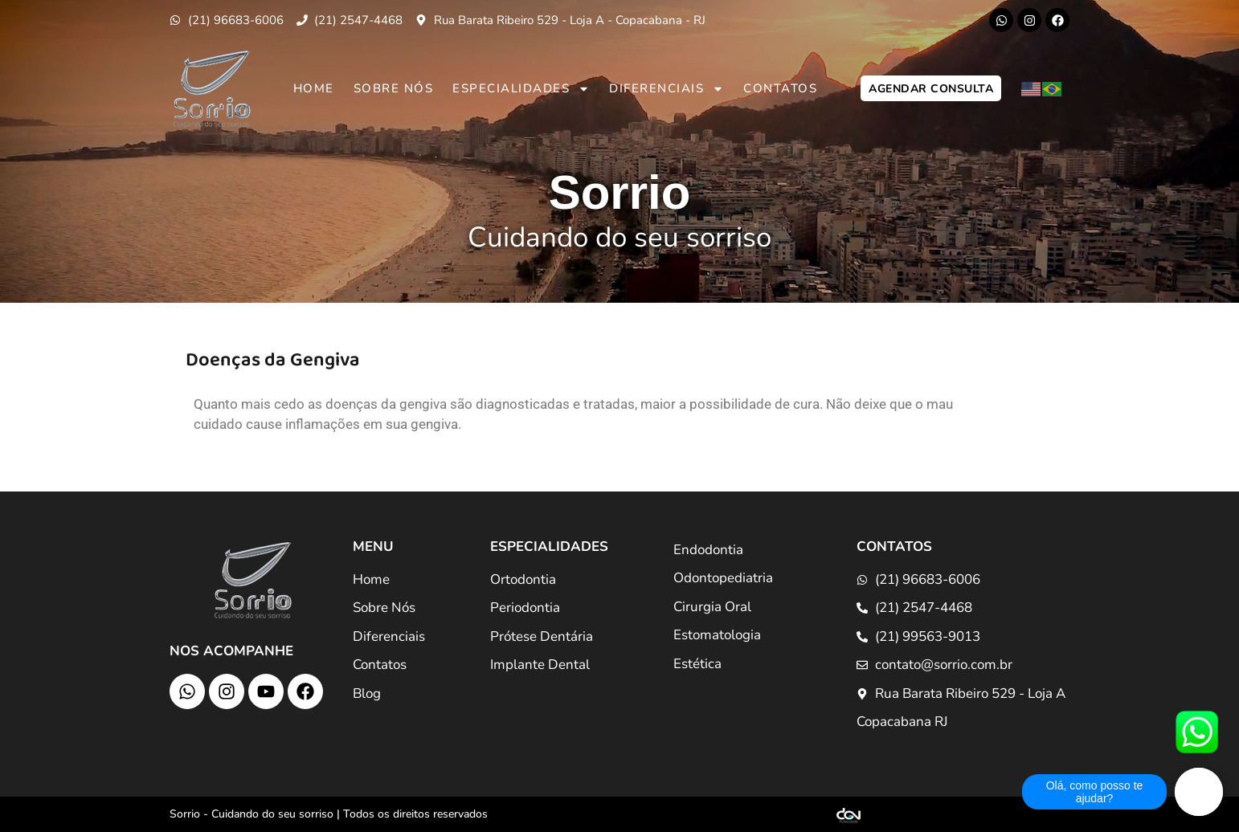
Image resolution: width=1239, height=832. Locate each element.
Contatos (780, 88)
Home (313, 88)
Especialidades (521, 89)
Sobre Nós (394, 88)
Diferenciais (666, 89)
